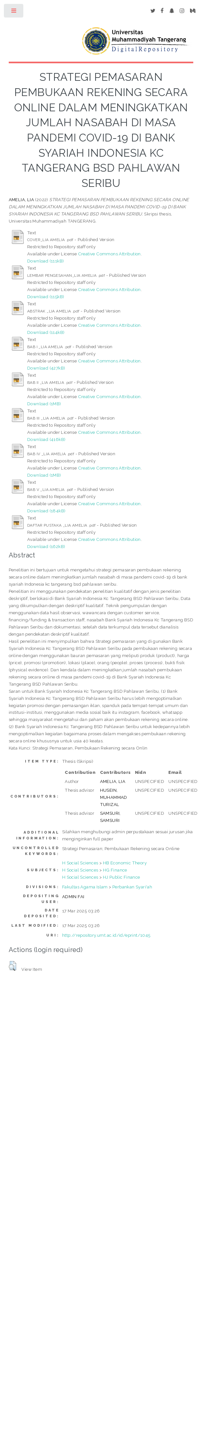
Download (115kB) (45, 296)
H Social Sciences (80, 862)
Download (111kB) (45, 260)
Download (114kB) (45, 332)
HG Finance (115, 870)
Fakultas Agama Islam (85, 886)
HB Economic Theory (125, 862)
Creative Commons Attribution (109, 253)
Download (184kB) (46, 510)
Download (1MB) (44, 403)
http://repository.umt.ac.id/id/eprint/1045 (106, 935)
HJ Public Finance (121, 877)
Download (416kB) (46, 439)
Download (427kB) (46, 368)
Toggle (14, 12)
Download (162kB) (46, 546)
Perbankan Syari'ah (132, 886)
